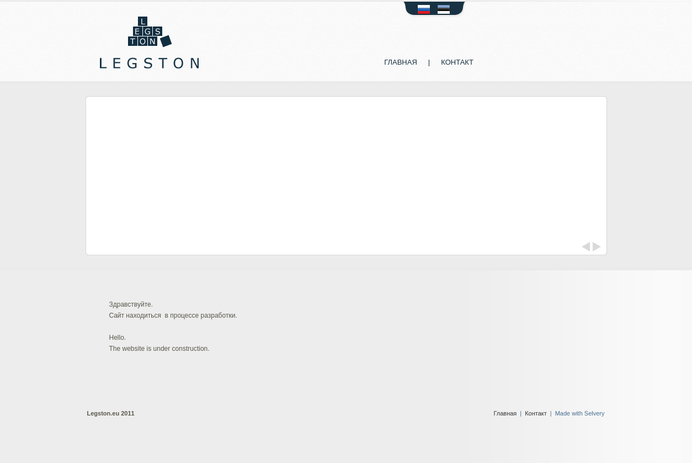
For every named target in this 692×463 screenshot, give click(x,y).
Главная (400, 62)
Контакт (457, 62)
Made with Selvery (580, 413)
